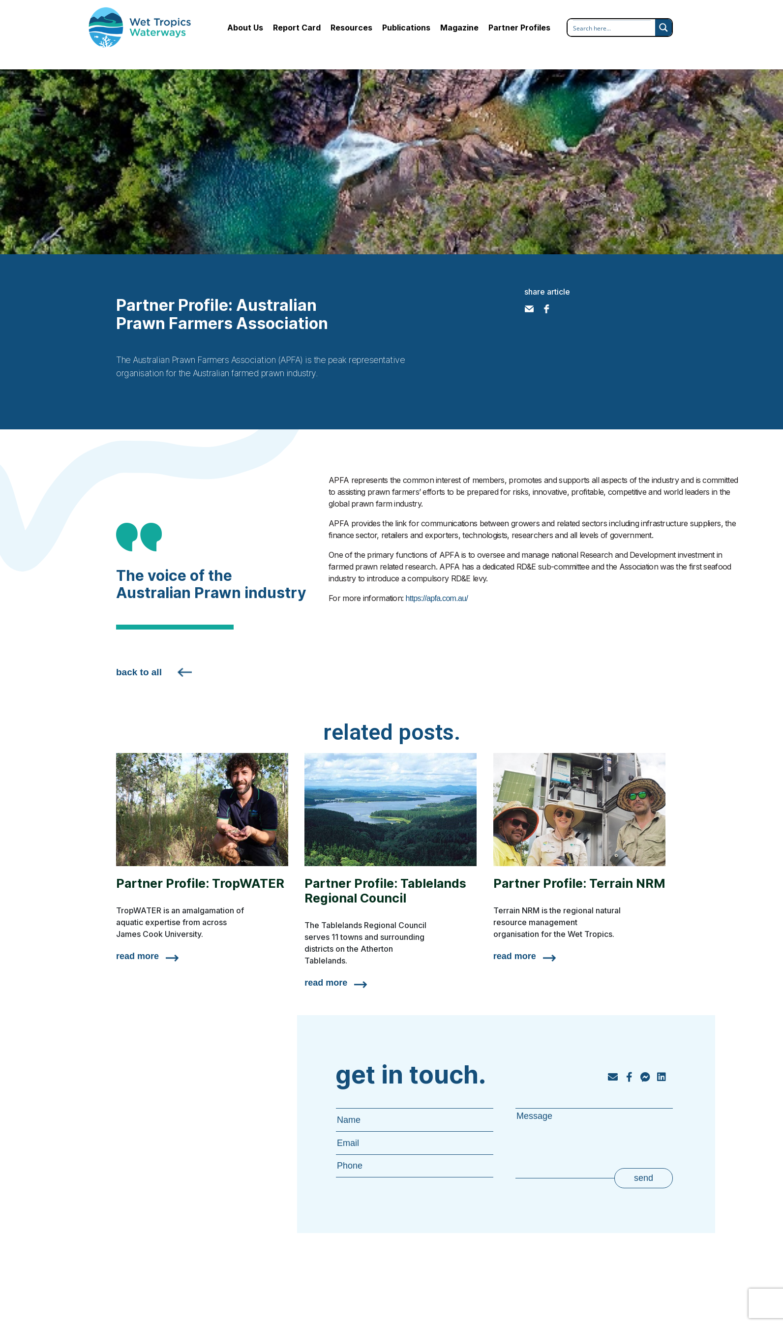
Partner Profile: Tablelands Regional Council (385, 890)
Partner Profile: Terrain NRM (579, 883)
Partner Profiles (519, 27)
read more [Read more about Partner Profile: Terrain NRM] (514, 956)
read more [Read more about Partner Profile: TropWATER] (137, 956)
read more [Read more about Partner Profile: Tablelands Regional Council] (325, 983)
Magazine (459, 27)
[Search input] (612, 28)
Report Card (297, 27)
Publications (406, 27)
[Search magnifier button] (663, 27)
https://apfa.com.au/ (437, 598)
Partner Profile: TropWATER (200, 883)
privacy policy (627, 1296)
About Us (245, 27)
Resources (351, 27)
